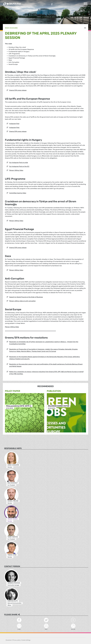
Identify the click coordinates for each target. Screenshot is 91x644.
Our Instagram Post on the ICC (19, 166)
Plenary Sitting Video (16, 170)
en (85, 28)
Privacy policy (17, 640)
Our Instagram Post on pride (18, 162)
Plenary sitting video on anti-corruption (22, 301)
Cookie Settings (26, 640)
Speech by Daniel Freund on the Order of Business (26, 297)
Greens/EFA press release (17, 90)
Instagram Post (14, 123)
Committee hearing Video (17, 193)
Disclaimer (9, 640)
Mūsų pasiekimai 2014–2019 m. (18, 406)
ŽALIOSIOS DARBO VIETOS (58, 406)
